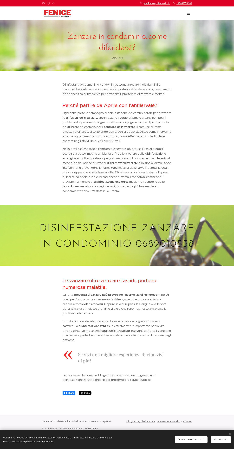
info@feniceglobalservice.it (157, 3)
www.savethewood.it (168, 421)
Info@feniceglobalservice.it (140, 421)
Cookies (187, 421)
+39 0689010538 (184, 3)
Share (69, 393)
